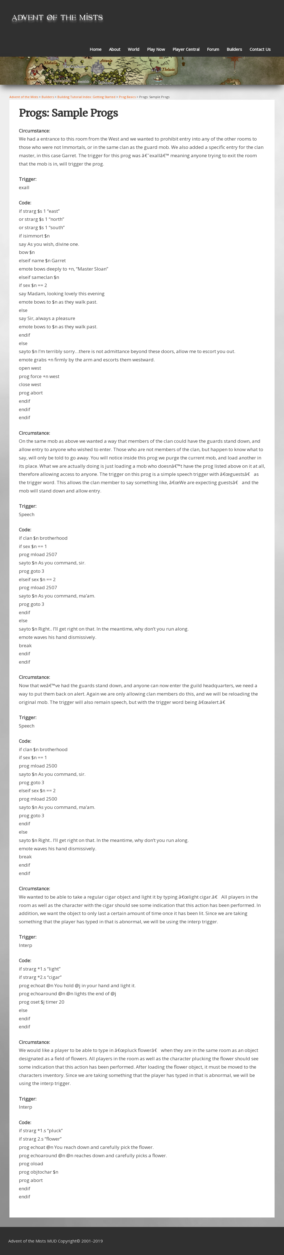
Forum (213, 49)
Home (96, 49)
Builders (234, 49)
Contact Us (260, 49)
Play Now (156, 49)
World (133, 49)
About (114, 49)
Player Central (186, 49)
